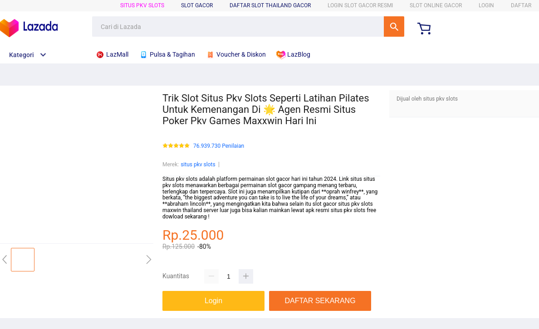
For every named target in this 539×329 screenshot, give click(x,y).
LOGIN (486, 5)
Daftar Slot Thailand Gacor (270, 5)
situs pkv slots (142, 5)
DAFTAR (521, 5)
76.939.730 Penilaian (218, 146)
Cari (394, 26)
